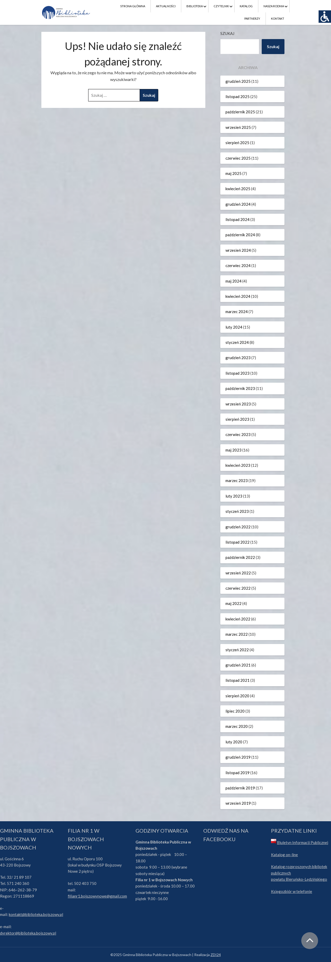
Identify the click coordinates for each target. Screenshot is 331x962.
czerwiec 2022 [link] (238, 588)
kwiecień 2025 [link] (237, 188)
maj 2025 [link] (233, 173)
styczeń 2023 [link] (237, 511)
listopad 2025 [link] (237, 96)
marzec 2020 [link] (236, 726)
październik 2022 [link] (240, 557)
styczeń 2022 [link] (237, 649)
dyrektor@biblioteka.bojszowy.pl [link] (28, 933)
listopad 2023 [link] (237, 373)
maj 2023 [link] (233, 450)
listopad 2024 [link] (237, 219)
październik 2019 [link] (240, 788)
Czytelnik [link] (221, 6)
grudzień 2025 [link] (238, 81)
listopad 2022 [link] (237, 542)
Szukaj (227, 33)
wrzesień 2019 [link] (238, 803)
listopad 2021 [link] (237, 680)
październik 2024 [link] (240, 234)
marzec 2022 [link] (236, 634)
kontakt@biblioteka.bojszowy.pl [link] (36, 914)
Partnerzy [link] (252, 18)
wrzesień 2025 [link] (238, 127)
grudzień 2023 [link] (238, 357)
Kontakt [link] (277, 18)
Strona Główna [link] (132, 6)
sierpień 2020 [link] (237, 695)
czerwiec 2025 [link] (238, 158)
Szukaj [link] (273, 46)
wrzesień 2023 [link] (238, 404)
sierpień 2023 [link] (237, 419)
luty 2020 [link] (233, 741)
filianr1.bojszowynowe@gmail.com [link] (97, 896)
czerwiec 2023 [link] (238, 434)
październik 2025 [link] (240, 111)
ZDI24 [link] (215, 954)
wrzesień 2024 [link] (238, 250)
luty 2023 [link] (233, 496)
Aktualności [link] (166, 6)
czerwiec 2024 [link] (238, 265)
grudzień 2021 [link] (238, 665)
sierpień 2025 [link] (237, 142)
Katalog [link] (246, 6)
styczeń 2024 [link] (237, 342)
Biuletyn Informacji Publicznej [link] (302, 842)
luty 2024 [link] (233, 327)
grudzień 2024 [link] (238, 204)
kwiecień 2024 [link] (237, 296)
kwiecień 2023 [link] (237, 465)
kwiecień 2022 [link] (237, 619)
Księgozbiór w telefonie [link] (291, 891)
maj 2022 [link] (233, 603)
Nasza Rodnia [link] (274, 6)
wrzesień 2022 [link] (238, 573)
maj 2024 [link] (233, 281)
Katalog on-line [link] (284, 854)
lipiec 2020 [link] (235, 711)
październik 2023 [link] (240, 388)
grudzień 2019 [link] (238, 757)
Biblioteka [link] (194, 6)
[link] (325, 16)
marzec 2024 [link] (236, 311)
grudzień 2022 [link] (238, 526)
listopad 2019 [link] (237, 772)
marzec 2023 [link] (236, 480)
